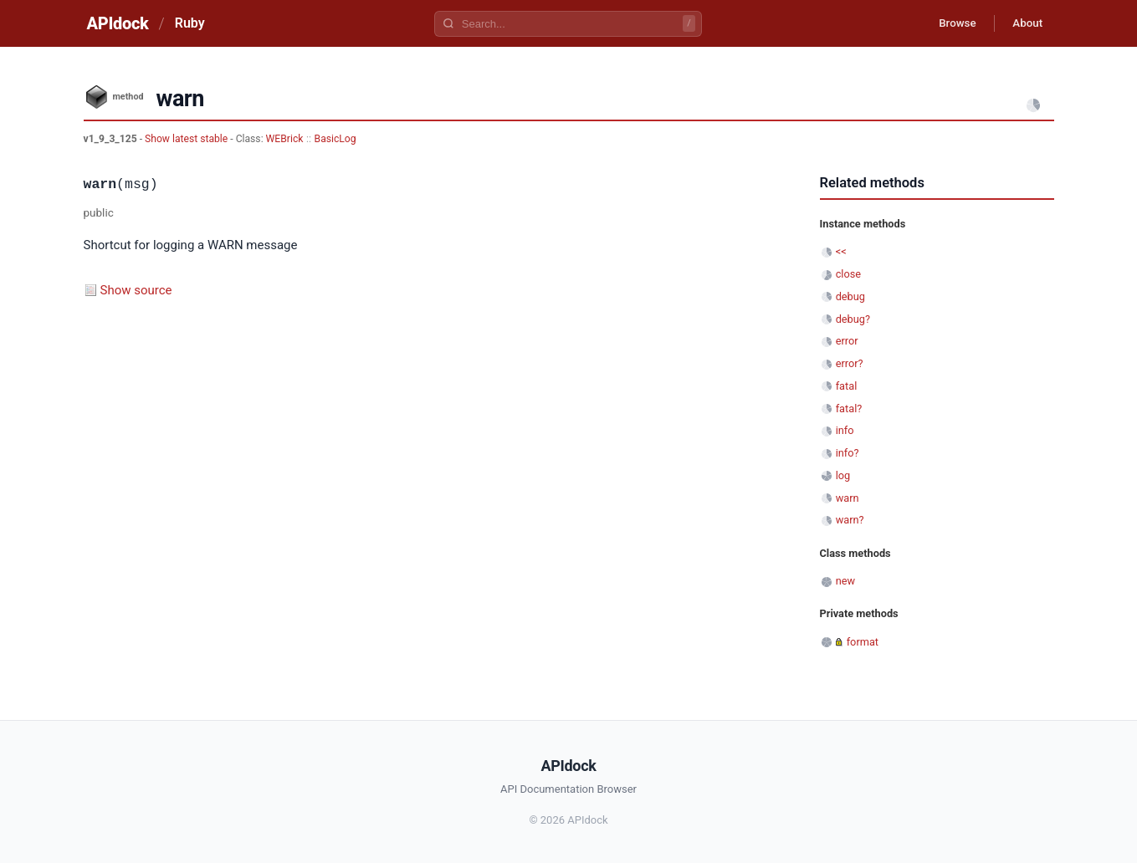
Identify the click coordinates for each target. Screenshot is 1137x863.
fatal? (849, 408)
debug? (853, 319)
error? (849, 363)
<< (841, 251)
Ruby (190, 23)
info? (847, 453)
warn (847, 498)
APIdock (118, 23)
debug (850, 296)
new (845, 580)
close (848, 274)
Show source (136, 290)
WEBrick (285, 139)
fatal (847, 386)
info (845, 430)
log (843, 475)
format (862, 642)
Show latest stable (187, 139)
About (1025, 23)
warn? (850, 519)
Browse (948, 23)
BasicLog (335, 139)
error (847, 340)
